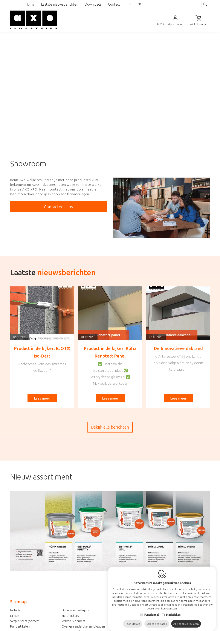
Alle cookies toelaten (186, 621)
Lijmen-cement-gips (75, 610)
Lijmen (14, 615)
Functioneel (151, 612)
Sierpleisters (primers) (25, 621)
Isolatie (15, 610)
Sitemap (18, 601)
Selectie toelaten (157, 621)
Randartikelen (20, 626)
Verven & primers (73, 621)
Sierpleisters (70, 615)
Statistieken (173, 612)
